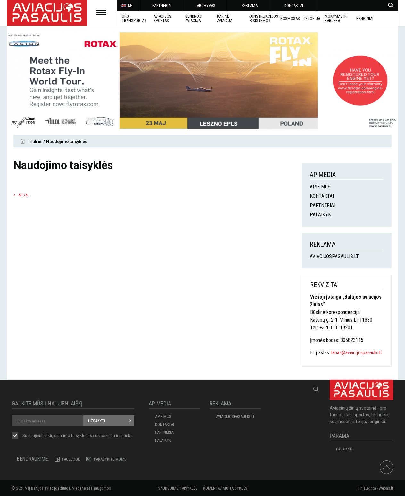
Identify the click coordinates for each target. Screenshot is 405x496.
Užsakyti (96, 420)
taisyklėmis (81, 435)
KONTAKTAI (293, 5)
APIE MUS (320, 187)
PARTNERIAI (161, 5)
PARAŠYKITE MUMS (110, 459)
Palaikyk (320, 215)
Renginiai (364, 18)
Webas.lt (386, 488)
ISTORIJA (312, 18)
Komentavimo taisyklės (225, 488)
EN (127, 5)
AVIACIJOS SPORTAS (162, 18)
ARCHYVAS (206, 5)
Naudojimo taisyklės (178, 488)
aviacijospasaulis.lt (334, 256)
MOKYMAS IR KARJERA (336, 18)
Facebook (71, 459)
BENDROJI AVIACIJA (193, 18)
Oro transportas (134, 18)
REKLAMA (250, 5)
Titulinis (35, 141)
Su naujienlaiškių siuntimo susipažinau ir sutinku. (78, 436)
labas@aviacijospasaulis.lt (356, 353)
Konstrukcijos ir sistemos (263, 18)
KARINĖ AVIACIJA (224, 18)
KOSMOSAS (290, 18)
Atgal (23, 195)
